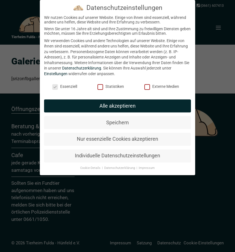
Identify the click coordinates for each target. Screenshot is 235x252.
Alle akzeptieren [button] (117, 103)
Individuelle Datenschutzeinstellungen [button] (117, 153)
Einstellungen (56, 71)
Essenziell (64, 83)
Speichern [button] (117, 119)
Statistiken (110, 83)
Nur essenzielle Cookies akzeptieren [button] (117, 136)
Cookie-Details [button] (90, 165)
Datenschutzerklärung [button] (120, 165)
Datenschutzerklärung (81, 65)
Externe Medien (161, 83)
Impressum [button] (147, 165)
